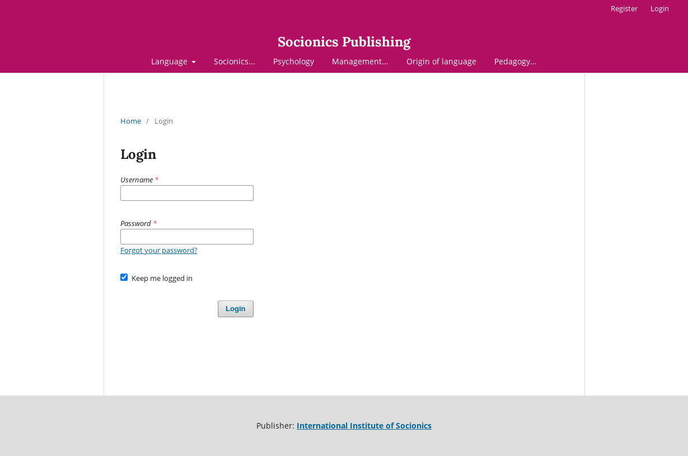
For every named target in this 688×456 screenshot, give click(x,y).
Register (624, 8)
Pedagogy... (515, 61)
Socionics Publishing (344, 41)
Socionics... (234, 61)
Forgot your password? (159, 250)
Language (170, 61)
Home (130, 121)
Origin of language (441, 61)
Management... (360, 61)
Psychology (293, 61)
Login (659, 8)
